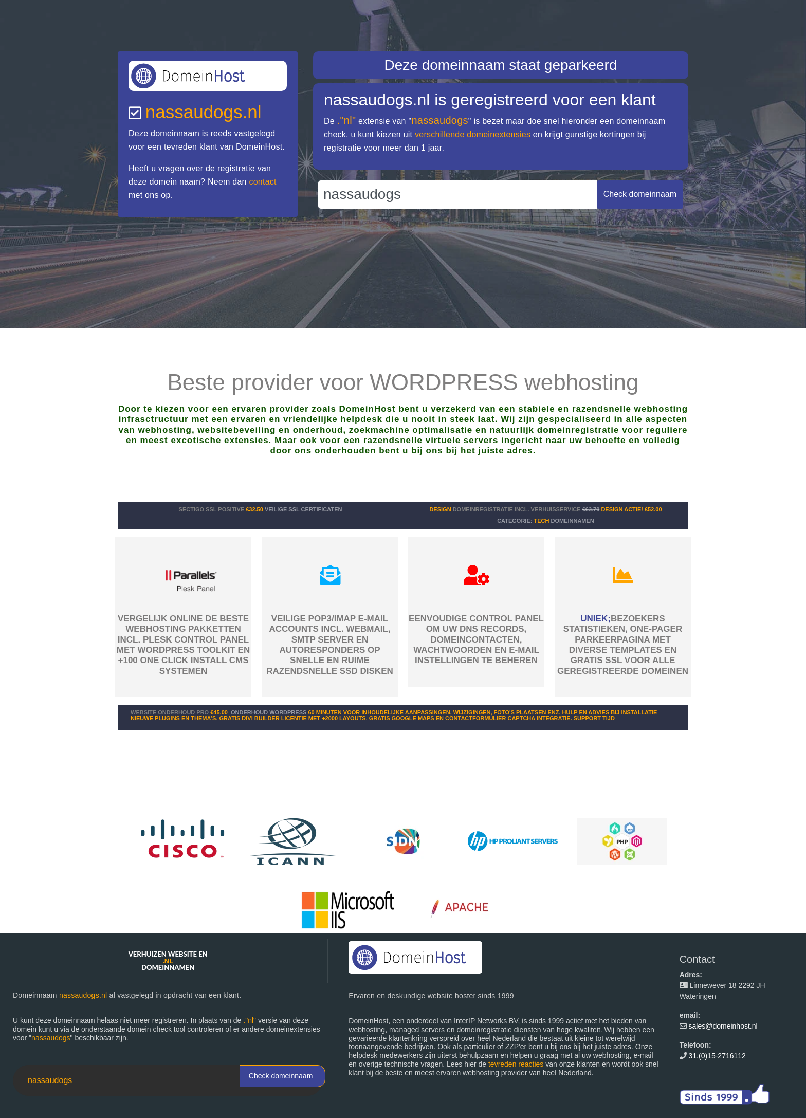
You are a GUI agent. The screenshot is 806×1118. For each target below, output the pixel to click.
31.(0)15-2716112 (717, 1056)
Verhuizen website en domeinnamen (168, 961)
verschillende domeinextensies (472, 134)
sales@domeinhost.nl (723, 1026)
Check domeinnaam (281, 1076)
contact (262, 181)
